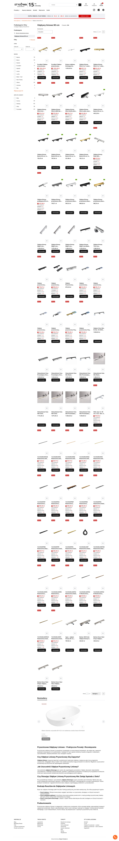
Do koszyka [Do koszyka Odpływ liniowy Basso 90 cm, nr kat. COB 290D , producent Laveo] (98, 122)
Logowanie (40, 822)
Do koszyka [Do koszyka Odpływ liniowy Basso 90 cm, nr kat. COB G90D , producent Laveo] (84, 167)
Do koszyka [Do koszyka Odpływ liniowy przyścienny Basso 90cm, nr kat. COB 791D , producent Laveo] (84, 212)
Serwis (62, 831)
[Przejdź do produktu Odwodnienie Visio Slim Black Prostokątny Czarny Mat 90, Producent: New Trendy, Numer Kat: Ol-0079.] (99, 358)
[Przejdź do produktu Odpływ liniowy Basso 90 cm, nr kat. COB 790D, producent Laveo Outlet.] (57, 140)
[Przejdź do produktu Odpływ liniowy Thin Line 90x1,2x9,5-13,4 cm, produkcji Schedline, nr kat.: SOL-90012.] (99, 230)
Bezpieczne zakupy (66, 822)
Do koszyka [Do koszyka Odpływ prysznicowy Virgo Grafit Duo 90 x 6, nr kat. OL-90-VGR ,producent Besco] (84, 341)
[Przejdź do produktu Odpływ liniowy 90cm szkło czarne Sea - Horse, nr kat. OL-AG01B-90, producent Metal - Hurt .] (85, 94)
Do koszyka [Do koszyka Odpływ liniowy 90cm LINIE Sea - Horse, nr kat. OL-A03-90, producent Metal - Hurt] (56, 122)
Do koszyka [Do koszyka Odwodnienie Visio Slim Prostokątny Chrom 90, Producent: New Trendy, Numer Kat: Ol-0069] (70, 425)
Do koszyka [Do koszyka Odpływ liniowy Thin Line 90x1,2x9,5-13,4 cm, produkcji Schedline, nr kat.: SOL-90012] (98, 251)
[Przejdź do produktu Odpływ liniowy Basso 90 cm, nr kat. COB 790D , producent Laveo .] (43, 140)
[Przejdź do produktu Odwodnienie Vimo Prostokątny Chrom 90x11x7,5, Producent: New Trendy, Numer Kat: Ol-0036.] (43, 358)
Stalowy (18, 103)
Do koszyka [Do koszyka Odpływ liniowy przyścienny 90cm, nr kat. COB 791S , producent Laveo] (56, 212)
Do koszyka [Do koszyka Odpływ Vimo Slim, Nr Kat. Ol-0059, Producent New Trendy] (98, 341)
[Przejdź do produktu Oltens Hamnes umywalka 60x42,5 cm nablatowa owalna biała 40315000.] (63, 716)
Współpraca (64, 832)
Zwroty (39, 826)
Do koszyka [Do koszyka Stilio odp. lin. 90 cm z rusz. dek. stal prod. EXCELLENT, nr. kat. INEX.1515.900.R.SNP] (98, 425)
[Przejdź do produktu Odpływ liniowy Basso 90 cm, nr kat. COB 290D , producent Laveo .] (99, 94)
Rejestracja (40, 823)
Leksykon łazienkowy (19, 826)
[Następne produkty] (96, 693)
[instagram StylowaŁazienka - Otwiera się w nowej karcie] (94, 10)
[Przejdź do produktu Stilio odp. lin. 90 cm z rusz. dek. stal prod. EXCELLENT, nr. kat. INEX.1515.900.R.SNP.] (99, 397)
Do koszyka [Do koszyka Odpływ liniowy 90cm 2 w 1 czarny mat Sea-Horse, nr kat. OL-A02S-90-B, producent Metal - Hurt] (84, 77)
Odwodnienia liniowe (26, 20)
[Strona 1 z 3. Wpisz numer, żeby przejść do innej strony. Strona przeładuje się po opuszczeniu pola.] (98, 32)
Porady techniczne (18, 828)
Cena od (16, 46)
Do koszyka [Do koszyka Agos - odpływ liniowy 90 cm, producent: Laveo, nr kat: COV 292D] (70, 650)
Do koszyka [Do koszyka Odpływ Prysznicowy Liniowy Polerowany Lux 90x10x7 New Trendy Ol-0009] (70, 296)
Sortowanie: (40, 29)
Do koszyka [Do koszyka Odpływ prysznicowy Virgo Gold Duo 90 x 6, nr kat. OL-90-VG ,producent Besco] (70, 341)
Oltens (18, 82)
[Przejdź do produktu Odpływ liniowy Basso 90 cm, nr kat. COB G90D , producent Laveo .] (85, 140)
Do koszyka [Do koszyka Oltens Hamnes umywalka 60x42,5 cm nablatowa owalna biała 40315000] (46, 739)
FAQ (15, 825)
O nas (85, 823)
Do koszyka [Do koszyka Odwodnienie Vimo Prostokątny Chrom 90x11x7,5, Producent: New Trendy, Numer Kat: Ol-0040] (56, 380)
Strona (94, 31)
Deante (18, 62)
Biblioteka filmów (18, 823)
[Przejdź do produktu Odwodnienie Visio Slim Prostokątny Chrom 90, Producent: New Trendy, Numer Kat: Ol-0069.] (71, 397)
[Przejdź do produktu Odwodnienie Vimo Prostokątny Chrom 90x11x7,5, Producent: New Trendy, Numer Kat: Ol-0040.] (57, 358)
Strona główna (17, 20)
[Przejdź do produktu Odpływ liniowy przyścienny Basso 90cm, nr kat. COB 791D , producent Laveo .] (85, 185)
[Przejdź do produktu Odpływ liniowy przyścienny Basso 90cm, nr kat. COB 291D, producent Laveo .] (71, 185)
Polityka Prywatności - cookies (91, 825)
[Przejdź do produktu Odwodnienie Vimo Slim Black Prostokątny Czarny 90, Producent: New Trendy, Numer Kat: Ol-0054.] (71, 358)
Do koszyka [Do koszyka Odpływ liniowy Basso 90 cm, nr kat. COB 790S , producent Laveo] (70, 167)
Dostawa (63, 823)
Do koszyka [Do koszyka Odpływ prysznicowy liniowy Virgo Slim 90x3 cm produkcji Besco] (56, 341)
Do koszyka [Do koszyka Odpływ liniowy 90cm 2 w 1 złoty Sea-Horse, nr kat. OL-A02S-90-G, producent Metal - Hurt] (98, 77)
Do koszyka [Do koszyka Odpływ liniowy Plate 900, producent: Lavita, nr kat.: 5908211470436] (98, 167)
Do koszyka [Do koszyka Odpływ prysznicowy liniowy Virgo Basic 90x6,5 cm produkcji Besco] (84, 296)
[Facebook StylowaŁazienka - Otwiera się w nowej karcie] (98, 10)
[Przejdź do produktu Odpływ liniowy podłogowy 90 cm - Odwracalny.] (43, 185)
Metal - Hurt (19, 76)
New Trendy (19, 79)
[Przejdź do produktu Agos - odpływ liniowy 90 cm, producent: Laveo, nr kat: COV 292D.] (71, 622)
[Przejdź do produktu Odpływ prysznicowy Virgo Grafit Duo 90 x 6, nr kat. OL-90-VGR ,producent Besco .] (85, 313)
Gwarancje (63, 826)
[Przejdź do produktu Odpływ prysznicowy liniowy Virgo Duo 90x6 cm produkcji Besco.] (43, 313)
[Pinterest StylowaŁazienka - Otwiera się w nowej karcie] (103, 10)
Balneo (18, 57)
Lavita (18, 74)
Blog (15, 822)
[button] (80, 4)
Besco (18, 60)
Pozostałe (18, 109)
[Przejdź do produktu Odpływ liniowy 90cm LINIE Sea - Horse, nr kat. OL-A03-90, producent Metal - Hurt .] (57, 94)
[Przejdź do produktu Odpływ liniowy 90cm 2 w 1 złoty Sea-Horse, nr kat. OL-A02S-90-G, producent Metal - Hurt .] (99, 49)
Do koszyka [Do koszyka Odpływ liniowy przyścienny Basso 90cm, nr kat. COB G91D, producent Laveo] (98, 212)
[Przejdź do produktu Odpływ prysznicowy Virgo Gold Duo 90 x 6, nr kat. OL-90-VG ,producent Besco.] (71, 313)
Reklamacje (40, 825)
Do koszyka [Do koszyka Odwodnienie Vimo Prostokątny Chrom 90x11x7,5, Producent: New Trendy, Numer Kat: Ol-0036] (42, 380)
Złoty (17, 106)
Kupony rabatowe (65, 828)
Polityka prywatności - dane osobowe (93, 826)
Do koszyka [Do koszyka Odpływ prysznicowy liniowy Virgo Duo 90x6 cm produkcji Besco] (42, 341)
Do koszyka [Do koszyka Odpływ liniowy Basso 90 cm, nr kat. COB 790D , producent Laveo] (42, 167)
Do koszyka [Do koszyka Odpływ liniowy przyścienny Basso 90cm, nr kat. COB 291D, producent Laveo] (70, 212)
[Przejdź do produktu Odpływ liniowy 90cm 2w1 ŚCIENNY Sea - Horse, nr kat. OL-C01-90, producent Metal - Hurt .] (43, 94)
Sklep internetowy (59, 839)
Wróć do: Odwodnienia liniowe (21, 33)
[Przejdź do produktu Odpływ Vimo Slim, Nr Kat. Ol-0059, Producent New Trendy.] (99, 313)
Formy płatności (65, 825)
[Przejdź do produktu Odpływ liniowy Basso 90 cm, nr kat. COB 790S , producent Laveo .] (71, 140)
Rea (17, 88)
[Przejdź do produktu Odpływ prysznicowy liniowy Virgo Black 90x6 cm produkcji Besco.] (99, 268)
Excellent (18, 65)
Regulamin (86, 828)
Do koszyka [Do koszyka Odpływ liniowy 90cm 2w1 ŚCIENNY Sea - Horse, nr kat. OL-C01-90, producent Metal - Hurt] (42, 122)
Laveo (18, 71)
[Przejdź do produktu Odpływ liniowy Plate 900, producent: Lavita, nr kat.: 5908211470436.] (99, 140)
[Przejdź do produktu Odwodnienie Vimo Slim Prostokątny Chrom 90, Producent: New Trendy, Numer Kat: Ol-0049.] (85, 358)
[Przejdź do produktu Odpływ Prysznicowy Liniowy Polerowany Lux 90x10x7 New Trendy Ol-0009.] (71, 268)
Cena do (28, 46)
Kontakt (86, 822)
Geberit (18, 68)
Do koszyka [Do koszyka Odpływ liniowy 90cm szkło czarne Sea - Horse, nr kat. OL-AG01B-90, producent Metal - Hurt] (84, 122)
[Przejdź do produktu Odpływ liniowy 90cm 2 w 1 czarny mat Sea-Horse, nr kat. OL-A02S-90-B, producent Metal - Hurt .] (85, 49)
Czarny (18, 100)
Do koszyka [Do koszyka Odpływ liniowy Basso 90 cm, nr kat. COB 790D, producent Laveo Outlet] (56, 167)
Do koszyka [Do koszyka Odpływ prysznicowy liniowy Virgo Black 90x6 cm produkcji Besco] (98, 296)
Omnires (18, 85)
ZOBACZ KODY (85, 16)
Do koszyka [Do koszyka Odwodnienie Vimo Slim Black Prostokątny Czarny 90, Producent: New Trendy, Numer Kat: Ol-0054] (70, 380)
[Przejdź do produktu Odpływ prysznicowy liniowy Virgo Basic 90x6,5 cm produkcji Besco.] (85, 268)
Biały (17, 98)
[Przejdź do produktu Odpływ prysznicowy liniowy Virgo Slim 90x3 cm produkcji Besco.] (57, 313)
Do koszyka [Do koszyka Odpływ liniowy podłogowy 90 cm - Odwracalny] (42, 212)
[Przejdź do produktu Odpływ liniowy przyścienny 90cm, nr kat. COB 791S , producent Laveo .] (57, 185)
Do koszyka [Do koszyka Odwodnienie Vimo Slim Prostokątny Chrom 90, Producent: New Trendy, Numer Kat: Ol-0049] (84, 380)
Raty (62, 829)
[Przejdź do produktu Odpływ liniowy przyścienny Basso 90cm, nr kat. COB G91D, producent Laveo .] (99, 185)
